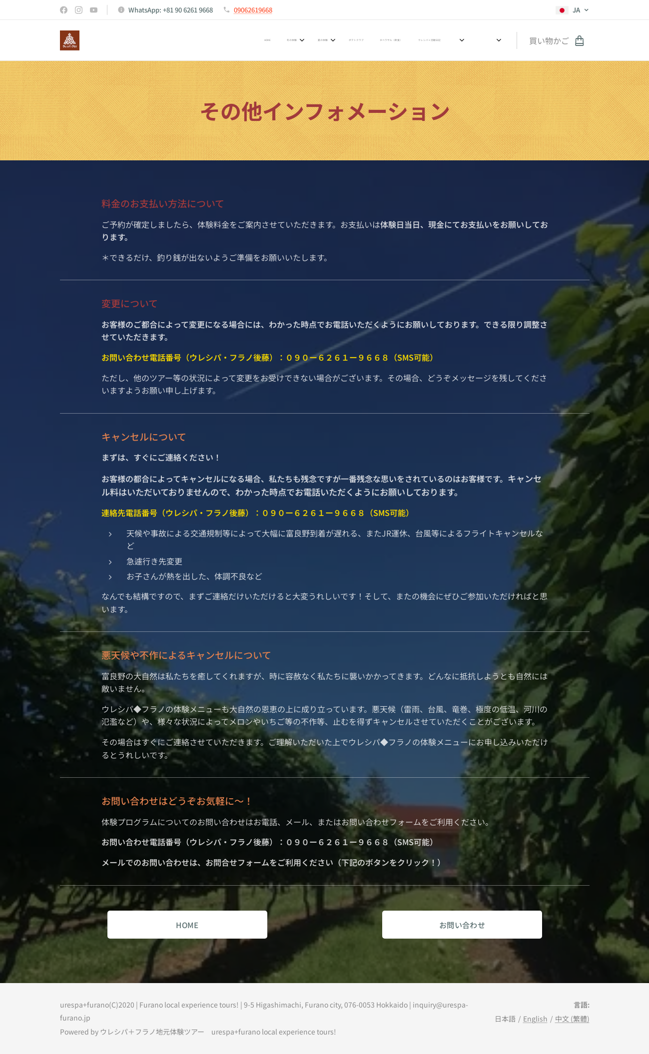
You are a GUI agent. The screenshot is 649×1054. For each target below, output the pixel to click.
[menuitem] (278, 40)
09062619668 (253, 9)
